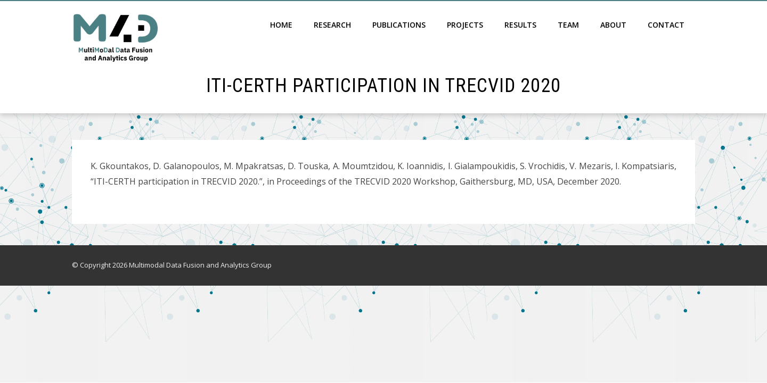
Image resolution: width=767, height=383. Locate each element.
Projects (465, 25)
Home (281, 25)
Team (568, 25)
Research (332, 25)
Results (520, 25)
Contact (666, 25)
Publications (399, 25)
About (613, 25)
